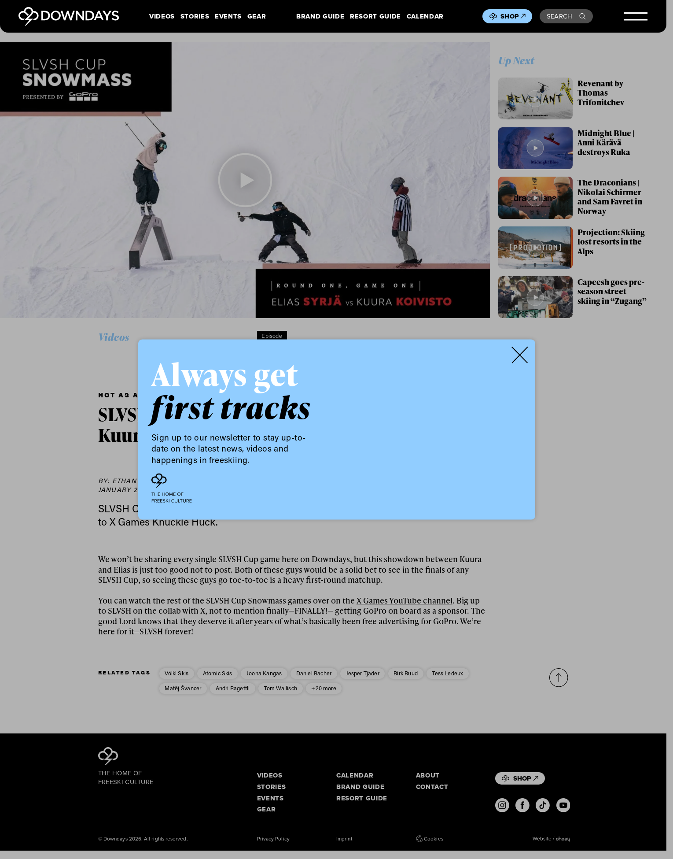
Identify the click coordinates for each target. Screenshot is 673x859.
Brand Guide (320, 16)
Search (566, 16)
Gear (256, 16)
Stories (195, 16)
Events (228, 16)
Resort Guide (375, 16)
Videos (162, 16)
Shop (513, 16)
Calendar (425, 16)
